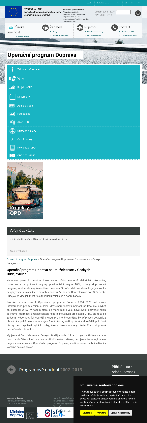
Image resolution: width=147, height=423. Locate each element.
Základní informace (103, 3)
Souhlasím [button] (87, 413)
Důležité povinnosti (94, 35)
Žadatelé (56, 27)
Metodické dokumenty (60, 35)
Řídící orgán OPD (128, 32)
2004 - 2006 (105, 11)
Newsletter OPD (22, 148)
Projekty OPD (20, 87)
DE (132, 3)
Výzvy (55, 32)
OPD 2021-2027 (22, 155)
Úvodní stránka (23, 37)
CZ (118, 3)
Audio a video (21, 106)
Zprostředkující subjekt (130, 35)
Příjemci (90, 27)
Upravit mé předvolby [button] (120, 413)
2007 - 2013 (103, 15)
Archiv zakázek (18, 251)
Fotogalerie (19, 114)
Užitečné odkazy (22, 131)
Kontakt (124, 27)
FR (139, 3)
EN (126, 3)
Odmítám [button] (101, 413)
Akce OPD (19, 122)
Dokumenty (19, 96)
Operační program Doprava (22, 259)
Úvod (89, 3)
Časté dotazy (20, 139)
